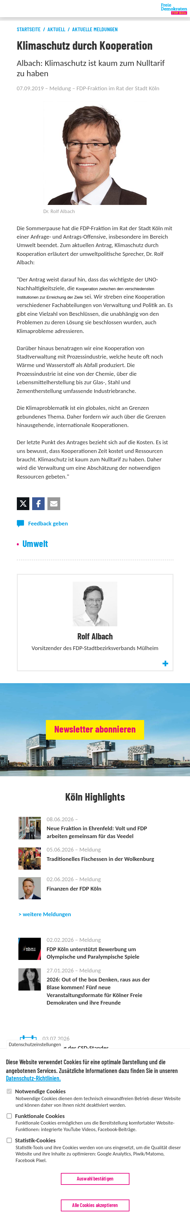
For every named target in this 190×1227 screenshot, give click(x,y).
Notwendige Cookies (40, 1093)
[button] (23, 503)
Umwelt (35, 544)
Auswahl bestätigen (95, 1181)
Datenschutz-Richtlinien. (33, 1081)
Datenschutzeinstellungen (35, 1047)
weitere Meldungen (47, 914)
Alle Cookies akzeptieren (95, 1207)
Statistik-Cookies (35, 1142)
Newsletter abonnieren (95, 729)
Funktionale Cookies (40, 1118)
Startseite (29, 29)
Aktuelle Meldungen (95, 29)
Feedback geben (48, 523)
